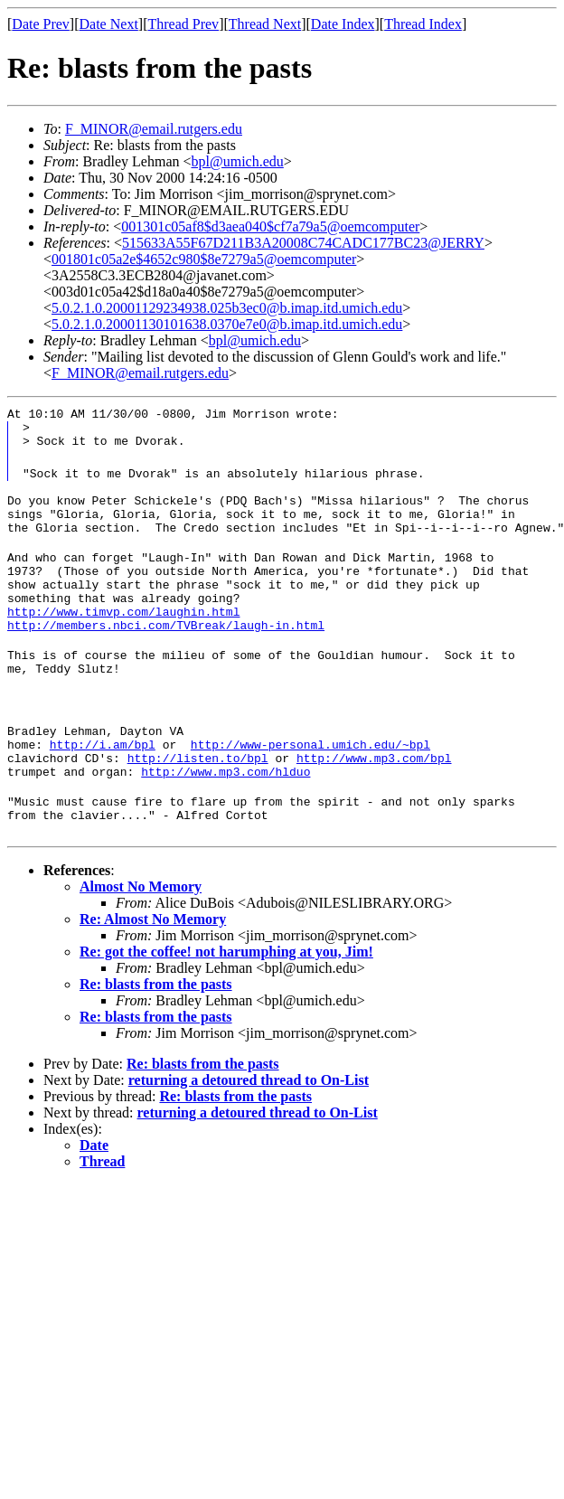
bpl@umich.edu (238, 161)
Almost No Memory (141, 940)
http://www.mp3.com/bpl (374, 804)
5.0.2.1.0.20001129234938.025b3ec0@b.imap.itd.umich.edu (227, 308)
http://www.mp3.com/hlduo (225, 820)
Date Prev (41, 24)
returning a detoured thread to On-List (248, 1134)
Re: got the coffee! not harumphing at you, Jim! (226, 1005)
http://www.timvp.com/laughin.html (123, 641)
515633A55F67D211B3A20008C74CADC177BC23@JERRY (303, 242)
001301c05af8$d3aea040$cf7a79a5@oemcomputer (270, 226)
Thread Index (423, 24)
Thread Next (265, 24)
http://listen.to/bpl (197, 804)
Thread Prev (183, 24)
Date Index (343, 24)
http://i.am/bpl (102, 787)
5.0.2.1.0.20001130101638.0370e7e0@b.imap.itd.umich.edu (227, 324)
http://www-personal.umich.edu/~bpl (310, 787)
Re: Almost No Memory (153, 973)
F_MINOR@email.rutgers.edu (153, 129)
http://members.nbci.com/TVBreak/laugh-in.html (165, 657)
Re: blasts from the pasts (156, 1038)
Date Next (109, 24)
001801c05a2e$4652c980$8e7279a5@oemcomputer (204, 259)
